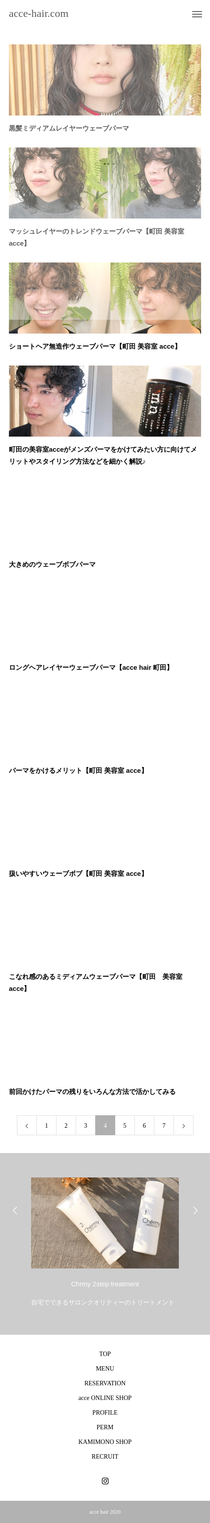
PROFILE (105, 1412)
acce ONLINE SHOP (105, 1398)
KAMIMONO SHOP (104, 1442)
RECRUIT (105, 1456)
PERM (105, 1427)
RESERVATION (105, 1383)
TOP (105, 1354)
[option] (105, 1240)
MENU (105, 1368)
